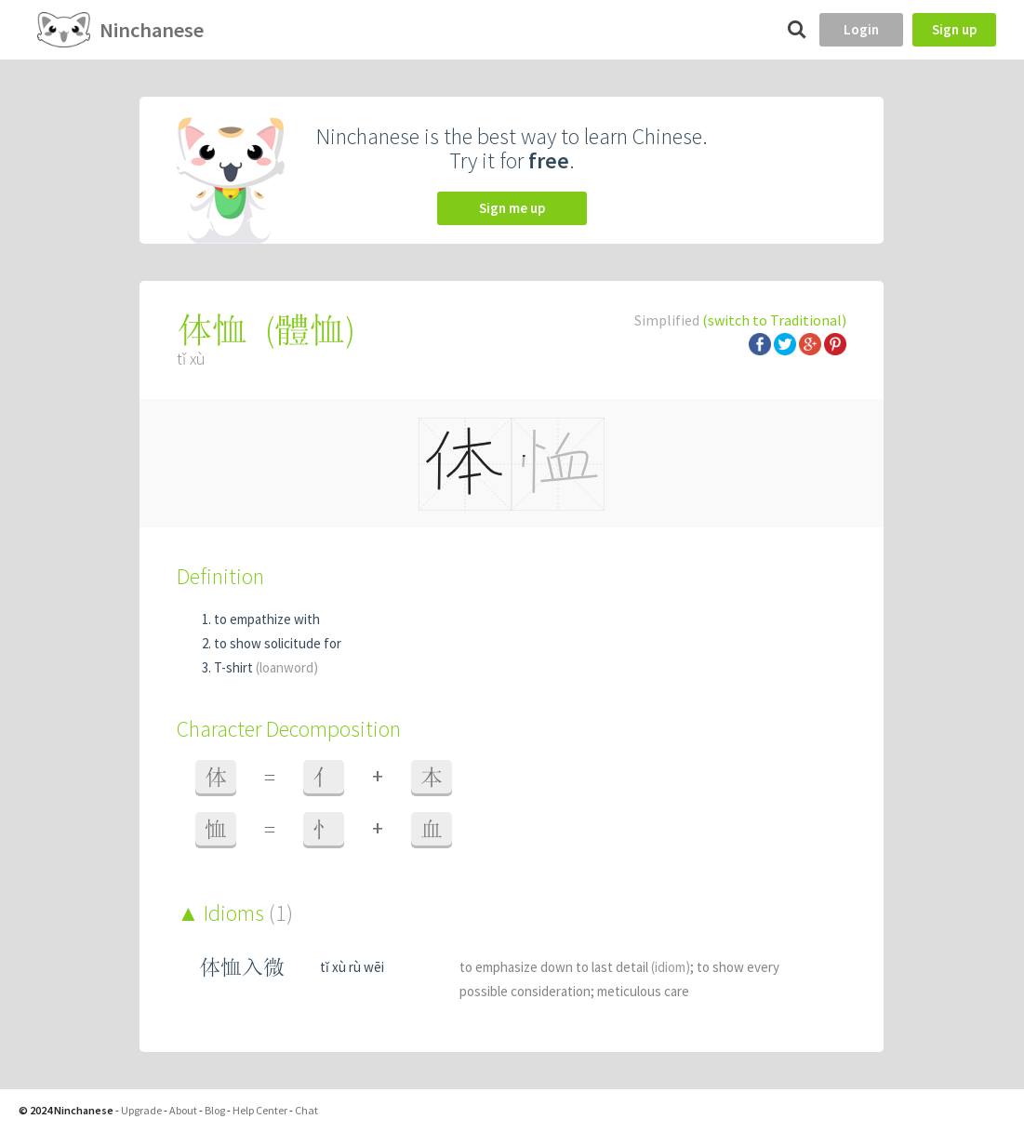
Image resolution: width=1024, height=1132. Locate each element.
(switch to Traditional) (774, 320)
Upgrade (141, 1110)
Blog (215, 1110)
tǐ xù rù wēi (352, 967)
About (183, 1110)
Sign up (954, 29)
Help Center (260, 1110)
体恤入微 (242, 967)
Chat (306, 1110)
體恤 (309, 330)
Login (861, 29)
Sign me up (512, 208)
